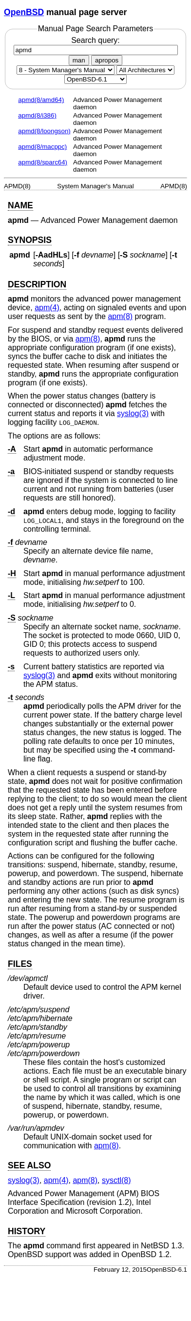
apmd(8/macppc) (42, 146)
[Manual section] (66, 70)
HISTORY (26, 1231)
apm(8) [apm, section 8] (120, 316)
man (79, 60)
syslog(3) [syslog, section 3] (133, 413)
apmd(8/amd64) (41, 99)
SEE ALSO (29, 1165)
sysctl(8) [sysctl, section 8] (116, 1180)
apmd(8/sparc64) (42, 162)
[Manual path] (95, 79)
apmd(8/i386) (37, 115)
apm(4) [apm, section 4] (47, 307)
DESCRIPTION (37, 284)
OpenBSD (24, 12)
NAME (20, 205)
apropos (106, 60)
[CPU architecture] (145, 70)
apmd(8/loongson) (44, 131)
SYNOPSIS (30, 240)
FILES (20, 964)
